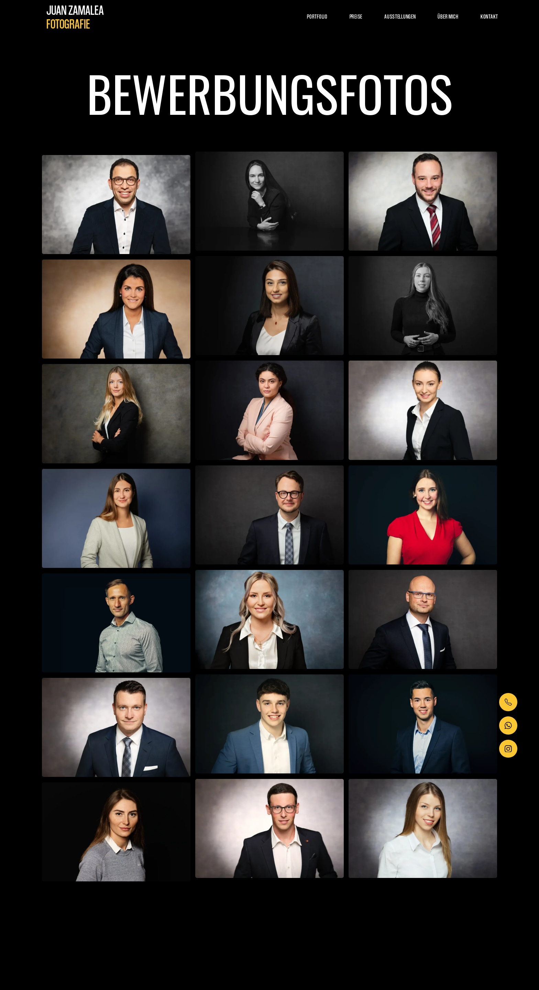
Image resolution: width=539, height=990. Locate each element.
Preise (356, 16)
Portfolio (317, 16)
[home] (75, 16)
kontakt (489, 16)
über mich (448, 16)
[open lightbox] (116, 204)
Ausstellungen (400, 16)
